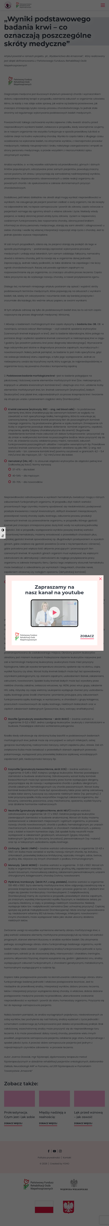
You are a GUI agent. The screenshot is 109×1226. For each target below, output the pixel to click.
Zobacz (87, 636)
